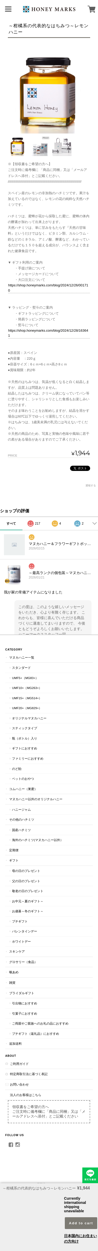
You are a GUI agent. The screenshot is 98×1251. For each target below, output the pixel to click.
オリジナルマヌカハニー (29, 718)
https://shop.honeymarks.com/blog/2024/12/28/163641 (48, 333)
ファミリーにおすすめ (27, 758)
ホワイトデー (21, 941)
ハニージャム (21, 809)
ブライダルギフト (21, 993)
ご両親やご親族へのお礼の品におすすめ (40, 1023)
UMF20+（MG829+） (27, 708)
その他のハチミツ (21, 819)
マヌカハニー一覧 (21, 657)
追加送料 (15, 1043)
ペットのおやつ (23, 778)
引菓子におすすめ (24, 1013)
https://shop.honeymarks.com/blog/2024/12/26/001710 (48, 287)
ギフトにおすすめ (24, 748)
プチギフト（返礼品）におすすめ (35, 1033)
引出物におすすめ (24, 1003)
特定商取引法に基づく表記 (29, 1074)
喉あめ (14, 972)
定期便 (14, 850)
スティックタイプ (24, 728)
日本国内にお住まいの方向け (80, 1238)
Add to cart (81, 1223)
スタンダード (21, 667)
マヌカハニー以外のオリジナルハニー (35, 799)
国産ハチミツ (21, 830)
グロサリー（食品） (23, 962)
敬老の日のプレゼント (27, 891)
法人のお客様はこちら (25, 1095)
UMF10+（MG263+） (27, 688)
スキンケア (17, 951)
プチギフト (20, 921)
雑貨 (12, 982)
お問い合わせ (19, 1084)
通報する (90, 485)
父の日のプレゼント (26, 881)
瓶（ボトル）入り (24, 738)
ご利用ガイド (19, 1063)
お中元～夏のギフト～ (27, 901)
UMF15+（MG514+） (27, 698)
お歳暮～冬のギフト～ (27, 911)
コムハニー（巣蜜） (23, 789)
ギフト (14, 860)
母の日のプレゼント (26, 870)
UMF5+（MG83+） (25, 678)
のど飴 (16, 768)
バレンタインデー (24, 931)
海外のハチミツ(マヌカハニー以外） (37, 840)
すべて (11, 523)
